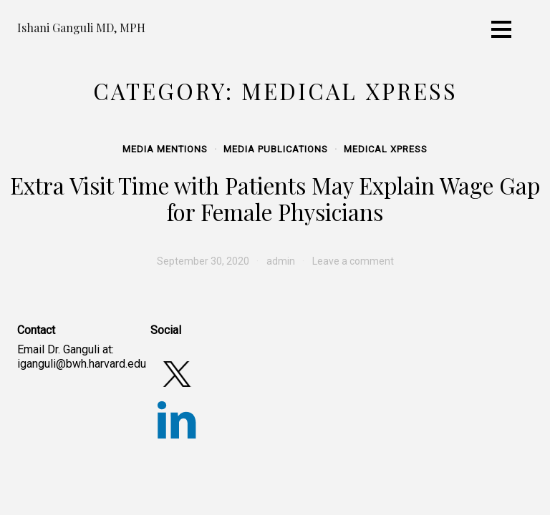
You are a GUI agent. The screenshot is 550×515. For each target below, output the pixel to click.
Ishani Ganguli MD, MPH (81, 27)
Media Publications (275, 149)
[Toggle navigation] (501, 29)
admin (280, 261)
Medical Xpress (386, 149)
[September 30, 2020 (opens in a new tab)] (203, 261)
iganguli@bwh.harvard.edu (81, 364)
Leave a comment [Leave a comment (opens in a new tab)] (353, 261)
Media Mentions (165, 149)
